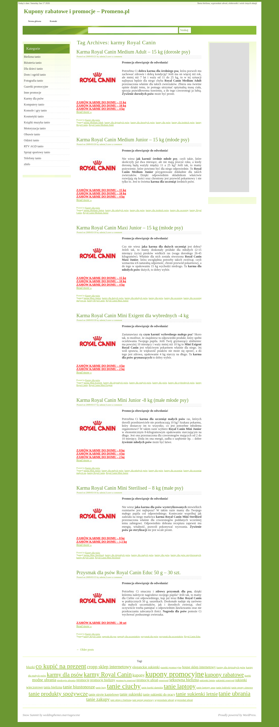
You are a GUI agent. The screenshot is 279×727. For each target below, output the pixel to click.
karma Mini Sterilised (94, 555)
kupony (139, 675)
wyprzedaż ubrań (184, 700)
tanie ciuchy (124, 686)
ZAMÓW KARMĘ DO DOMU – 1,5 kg (101, 541)
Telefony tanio (32, 158)
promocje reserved (126, 680)
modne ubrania (44, 680)
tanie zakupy (98, 699)
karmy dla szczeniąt (179, 210)
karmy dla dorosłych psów (143, 122)
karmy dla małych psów (140, 382)
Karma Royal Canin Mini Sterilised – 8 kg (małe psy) (129, 488)
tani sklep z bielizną (121, 700)
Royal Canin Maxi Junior (117, 300)
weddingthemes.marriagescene (61, 715)
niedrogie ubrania (66, 680)
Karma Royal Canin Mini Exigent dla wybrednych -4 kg (132, 315)
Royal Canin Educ (192, 636)
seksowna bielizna (184, 680)
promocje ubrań (147, 680)
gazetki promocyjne (170, 667)
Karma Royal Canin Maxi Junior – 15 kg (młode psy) (129, 227)
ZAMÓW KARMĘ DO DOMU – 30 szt (101, 622)
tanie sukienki (131, 694)
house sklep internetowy (199, 667)
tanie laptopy (180, 686)
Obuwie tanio (32, 134)
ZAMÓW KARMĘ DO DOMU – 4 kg (100, 108)
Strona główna (34, 21)
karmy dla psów (163, 122)
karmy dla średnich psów (183, 122)
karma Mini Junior (92, 470)
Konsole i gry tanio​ (35, 110)
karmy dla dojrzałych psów (117, 122)
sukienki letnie (207, 680)
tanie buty (101, 687)
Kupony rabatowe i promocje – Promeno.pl (77, 11)
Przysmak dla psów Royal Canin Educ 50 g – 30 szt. (128, 572)
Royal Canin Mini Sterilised (107, 557)
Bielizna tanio (32, 56)
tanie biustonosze (79, 686)
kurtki (248, 675)
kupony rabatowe (224, 675)
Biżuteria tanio (33, 62)
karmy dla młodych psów (116, 210)
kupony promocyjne (174, 674)
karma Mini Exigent (93, 382)
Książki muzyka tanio (37, 122)
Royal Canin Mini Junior (117, 473)
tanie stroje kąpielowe (104, 694)
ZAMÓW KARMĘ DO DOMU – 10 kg (101, 105)
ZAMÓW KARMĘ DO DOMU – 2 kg (100, 369)
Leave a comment (114, 56)
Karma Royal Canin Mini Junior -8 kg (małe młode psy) (132, 400)
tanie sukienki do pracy (159, 694)
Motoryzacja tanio (35, 128)
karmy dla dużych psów (112, 298)
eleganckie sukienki (146, 667)
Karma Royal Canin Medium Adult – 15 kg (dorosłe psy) (133, 51)
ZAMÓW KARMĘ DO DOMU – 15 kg (101, 102)
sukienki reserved (225, 680)
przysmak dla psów (149, 636)
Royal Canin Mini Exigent (100, 385)
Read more (84, 112)
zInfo (27, 164)
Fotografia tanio (33, 80)
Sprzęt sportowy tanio (37, 152)
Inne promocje (32, 92)
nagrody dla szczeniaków (128, 636)
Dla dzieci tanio (33, 68)
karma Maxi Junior (92, 298)
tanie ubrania (234, 693)
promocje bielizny (102, 680)
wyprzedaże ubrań (164, 700)
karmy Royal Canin (96, 300)
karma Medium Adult (93, 122)
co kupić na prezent (61, 666)
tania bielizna (53, 687)
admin (102, 56)
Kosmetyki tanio (34, 116)
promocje (83, 680)
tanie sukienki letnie (197, 694)
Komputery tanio (34, 104)
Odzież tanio (31, 140)
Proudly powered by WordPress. (237, 715)
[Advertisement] (229, 117)
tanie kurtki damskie (152, 687)
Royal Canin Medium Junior (95, 212)
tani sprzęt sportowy (143, 700)
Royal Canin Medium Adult (101, 125)
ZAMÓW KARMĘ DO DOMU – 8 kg (100, 450)
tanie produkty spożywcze (58, 694)
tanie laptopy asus (205, 687)
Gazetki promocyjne (36, 86)
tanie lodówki (223, 687)
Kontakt (53, 21)
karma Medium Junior (94, 210)
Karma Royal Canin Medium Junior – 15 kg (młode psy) (132, 139)
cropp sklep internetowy (109, 666)
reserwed (163, 680)
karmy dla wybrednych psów (181, 382)
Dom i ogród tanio (35, 74)
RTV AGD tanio (33, 146)
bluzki (30, 667)
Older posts (85, 649)
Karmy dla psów (92, 120)
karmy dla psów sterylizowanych (186, 555)
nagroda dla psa (109, 636)
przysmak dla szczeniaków (171, 636)
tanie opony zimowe (242, 687)
